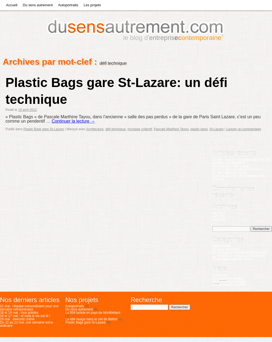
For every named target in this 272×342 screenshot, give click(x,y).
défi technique (115, 129)
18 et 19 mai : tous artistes (231, 166)
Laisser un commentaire (243, 129)
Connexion (220, 275)
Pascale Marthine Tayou (171, 129)
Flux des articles (227, 278)
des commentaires (229, 282)
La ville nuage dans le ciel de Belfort (238, 256)
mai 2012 (218, 213)
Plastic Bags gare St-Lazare (43, 129)
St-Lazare (216, 129)
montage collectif (140, 129)
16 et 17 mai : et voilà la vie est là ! (237, 169)
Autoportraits (68, 5)
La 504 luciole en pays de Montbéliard (239, 252)
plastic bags (199, 129)
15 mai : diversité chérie (229, 173)
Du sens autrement (38, 5)
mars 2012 (220, 220)
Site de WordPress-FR (228, 285)
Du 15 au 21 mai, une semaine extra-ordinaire (239, 177)
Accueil (11, 5)
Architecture (95, 129)
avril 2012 (219, 216)
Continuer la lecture (73, 121)
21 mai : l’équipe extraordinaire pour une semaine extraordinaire (241, 161)
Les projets (92, 5)
